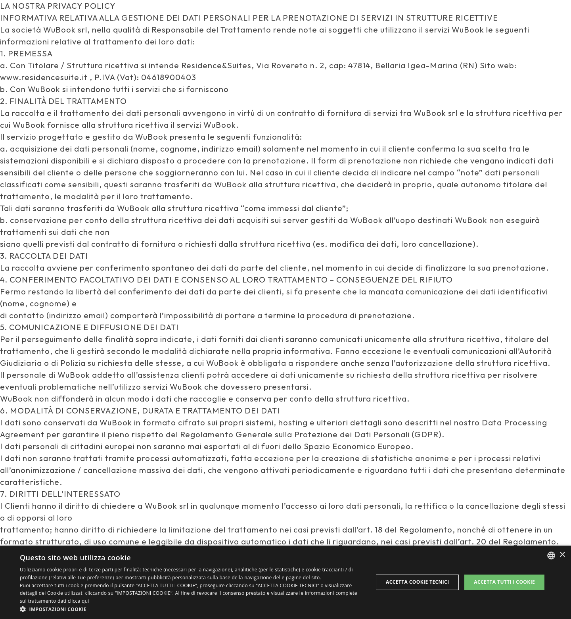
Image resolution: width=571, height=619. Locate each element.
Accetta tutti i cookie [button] (504, 582)
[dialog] (285, 582)
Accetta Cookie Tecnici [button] (417, 582)
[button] (191, 609)
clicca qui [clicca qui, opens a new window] (78, 601)
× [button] (562, 555)
